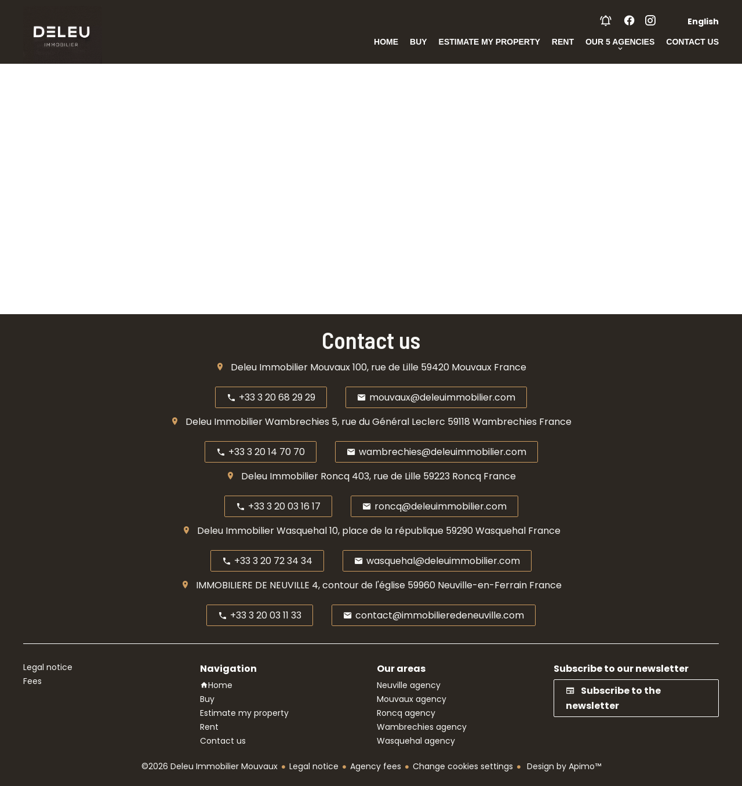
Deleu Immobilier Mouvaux (290, 367)
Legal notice (314, 766)
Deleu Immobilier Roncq (295, 476)
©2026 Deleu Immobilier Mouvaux (209, 766)
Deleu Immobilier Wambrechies (257, 421)
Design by (563, 766)
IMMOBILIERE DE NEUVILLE (253, 585)
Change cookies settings (463, 766)
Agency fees (375, 766)
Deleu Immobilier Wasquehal (262, 530)
